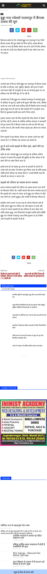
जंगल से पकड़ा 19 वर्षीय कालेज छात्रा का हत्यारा (27, 346)
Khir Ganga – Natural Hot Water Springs (26, 554)
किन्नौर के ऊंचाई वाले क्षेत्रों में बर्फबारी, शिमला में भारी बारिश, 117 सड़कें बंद (11, 276)
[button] (44, 5)
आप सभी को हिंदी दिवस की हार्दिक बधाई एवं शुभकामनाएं (34, 275)
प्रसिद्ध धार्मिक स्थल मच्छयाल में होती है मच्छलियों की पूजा (29, 545)
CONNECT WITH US (8, 388)
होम (2, 14)
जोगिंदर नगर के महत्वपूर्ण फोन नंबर (15, 525)
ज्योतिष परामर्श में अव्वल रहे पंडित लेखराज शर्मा (27, 536)
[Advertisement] (23, 236)
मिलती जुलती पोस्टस (8, 286)
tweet (29, 36)
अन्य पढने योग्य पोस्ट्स (8, 289)
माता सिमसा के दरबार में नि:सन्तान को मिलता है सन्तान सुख (29, 562)
